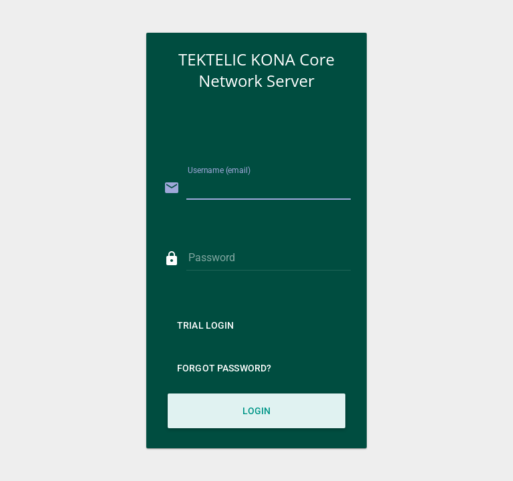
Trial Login (205, 325)
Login (256, 411)
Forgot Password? (224, 368)
